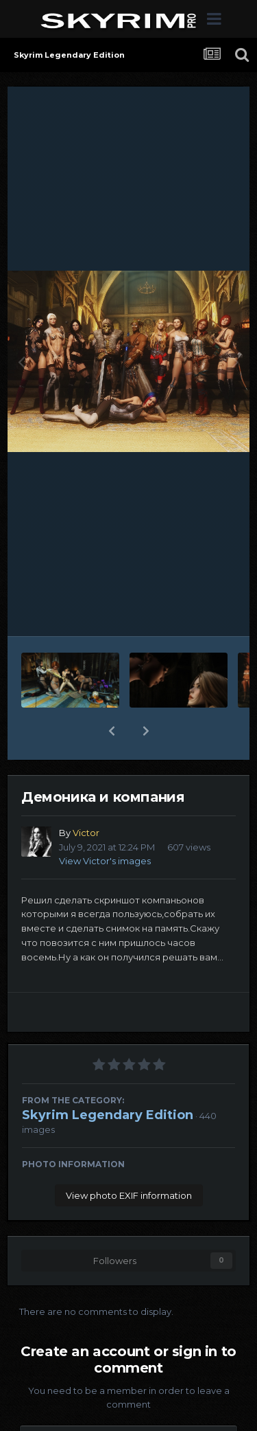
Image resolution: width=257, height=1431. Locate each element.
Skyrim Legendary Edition (107, 1115)
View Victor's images (105, 860)
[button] (112, 731)
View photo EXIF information (129, 1195)
